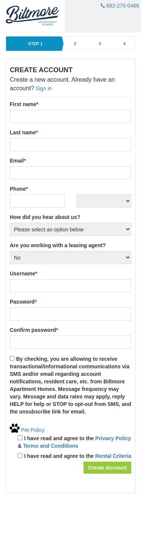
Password (23, 302)
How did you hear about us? (45, 217)
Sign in (44, 88)
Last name (24, 132)
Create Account (107, 468)
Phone (19, 189)
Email (18, 161)
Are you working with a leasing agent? (58, 245)
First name (24, 104)
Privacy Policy (113, 438)
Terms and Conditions (50, 446)
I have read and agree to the (74, 456)
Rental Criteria (113, 456)
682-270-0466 (120, 6)
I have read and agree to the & (74, 442)
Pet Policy (27, 430)
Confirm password (34, 330)
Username (23, 274)
